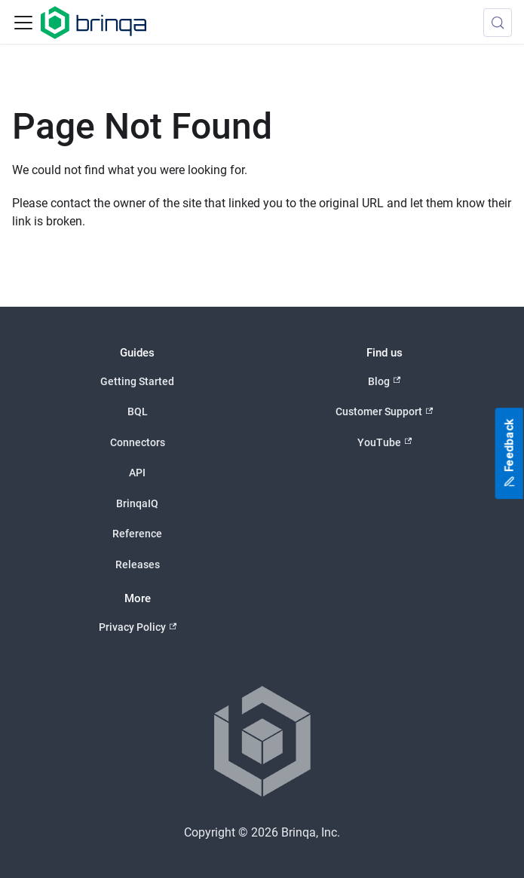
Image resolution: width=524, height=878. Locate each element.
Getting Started (137, 381)
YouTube (384, 442)
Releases (137, 564)
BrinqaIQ (137, 503)
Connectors (137, 442)
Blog (384, 381)
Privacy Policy (137, 627)
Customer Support (384, 411)
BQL (137, 411)
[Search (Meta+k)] (497, 22)
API (137, 473)
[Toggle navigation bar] (23, 22)
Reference (137, 534)
